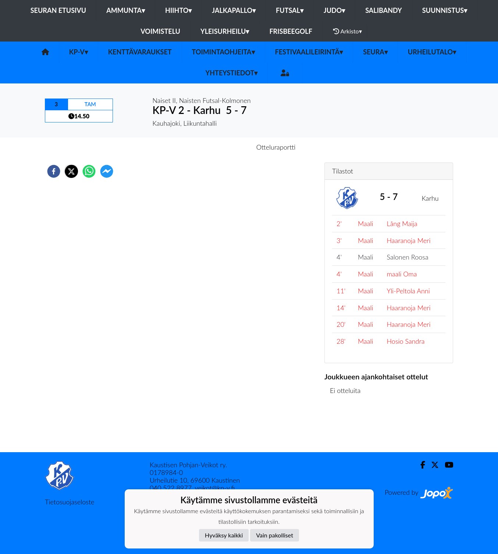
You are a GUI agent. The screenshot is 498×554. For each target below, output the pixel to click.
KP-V (78, 52)
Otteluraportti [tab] (276, 147)
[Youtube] (446, 465)
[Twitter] (432, 465)
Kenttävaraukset (140, 52)
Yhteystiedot (232, 73)
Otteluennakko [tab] (224, 147)
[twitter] (71, 171)
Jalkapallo (234, 10)
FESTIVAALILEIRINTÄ (309, 52)
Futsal (289, 10)
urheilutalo (432, 52)
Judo (334, 10)
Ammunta (125, 10)
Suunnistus (444, 10)
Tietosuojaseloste (69, 502)
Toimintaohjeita (223, 52)
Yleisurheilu (224, 31)
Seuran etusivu (58, 10)
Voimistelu (160, 31)
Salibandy (383, 10)
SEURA (375, 52)
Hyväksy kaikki (224, 535)
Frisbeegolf (290, 31)
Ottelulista (348, 427)
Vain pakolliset (274, 535)
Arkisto (347, 31)
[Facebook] (420, 465)
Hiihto (178, 10)
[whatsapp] (89, 171)
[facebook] (53, 171)
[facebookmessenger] (106, 171)
